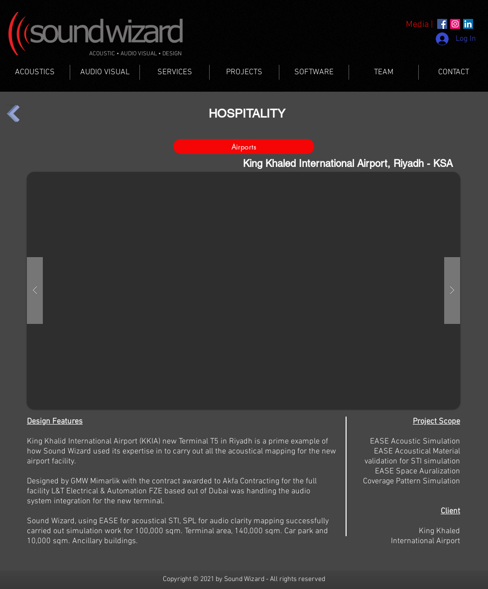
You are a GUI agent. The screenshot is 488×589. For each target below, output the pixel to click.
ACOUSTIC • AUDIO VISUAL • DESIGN (135, 53)
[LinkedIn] (468, 24)
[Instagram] (455, 24)
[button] (243, 290)
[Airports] (243, 146)
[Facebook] (442, 24)
